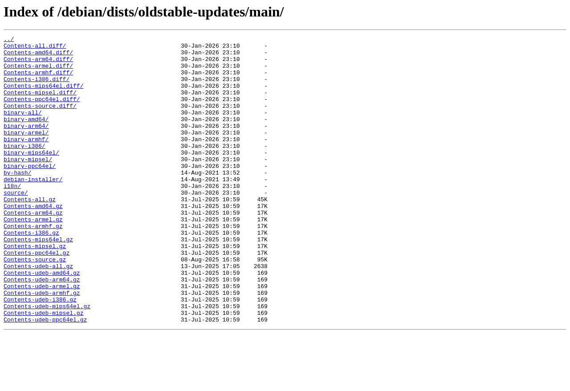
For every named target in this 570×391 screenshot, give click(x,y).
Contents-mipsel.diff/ (40, 104)
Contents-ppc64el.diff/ (42, 112)
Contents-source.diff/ (40, 120)
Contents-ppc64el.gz (36, 297)
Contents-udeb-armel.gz (42, 337)
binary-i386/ (24, 168)
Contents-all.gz (30, 232)
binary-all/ (23, 128)
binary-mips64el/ (31, 176)
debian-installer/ (33, 208)
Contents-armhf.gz (33, 265)
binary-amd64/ (26, 136)
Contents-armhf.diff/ (38, 80)
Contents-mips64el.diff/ (43, 96)
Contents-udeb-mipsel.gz (43, 369)
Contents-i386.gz (31, 273)
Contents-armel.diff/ (38, 72)
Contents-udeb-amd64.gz (42, 321)
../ (9, 40)
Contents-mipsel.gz (35, 289)
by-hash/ (17, 200)
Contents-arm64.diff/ (38, 64)
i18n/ (12, 216)
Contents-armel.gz (33, 257)
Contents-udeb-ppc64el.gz (45, 377)
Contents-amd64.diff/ (38, 56)
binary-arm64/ (26, 144)
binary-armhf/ (26, 160)
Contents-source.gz (35, 305)
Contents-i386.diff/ (36, 88)
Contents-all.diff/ (35, 48)
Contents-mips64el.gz (38, 281)
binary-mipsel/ (28, 184)
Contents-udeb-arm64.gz (42, 329)
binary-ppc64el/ (30, 192)
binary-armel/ (26, 152)
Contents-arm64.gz (33, 248)
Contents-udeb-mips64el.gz (47, 361)
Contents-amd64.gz (33, 240)
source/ (16, 224)
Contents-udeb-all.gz (38, 313)
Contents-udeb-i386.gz (40, 353)
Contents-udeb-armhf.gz (42, 345)
